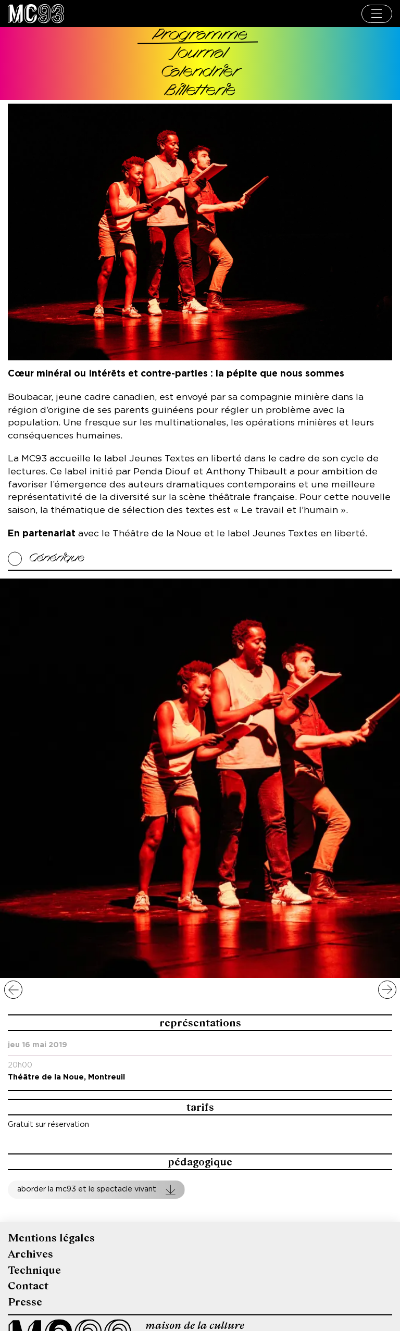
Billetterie (200, 91)
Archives (30, 1254)
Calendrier (200, 72)
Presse (25, 1302)
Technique (34, 1270)
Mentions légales (51, 1238)
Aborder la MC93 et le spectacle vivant (86, 1189)
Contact (28, 1285)
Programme (200, 35)
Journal (200, 53)
